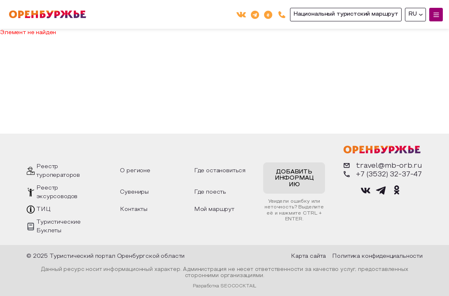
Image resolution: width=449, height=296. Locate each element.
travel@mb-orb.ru (381, 165)
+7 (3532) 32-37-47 (381, 174)
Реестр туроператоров (58, 171)
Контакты (133, 209)
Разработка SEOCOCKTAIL (224, 286)
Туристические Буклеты (58, 227)
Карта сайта (308, 256)
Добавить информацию (294, 178)
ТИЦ (43, 209)
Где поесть (210, 192)
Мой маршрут (214, 209)
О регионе (135, 170)
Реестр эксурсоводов (56, 192)
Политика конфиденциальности (377, 256)
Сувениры (134, 192)
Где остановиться (220, 170)
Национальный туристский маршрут (345, 14)
